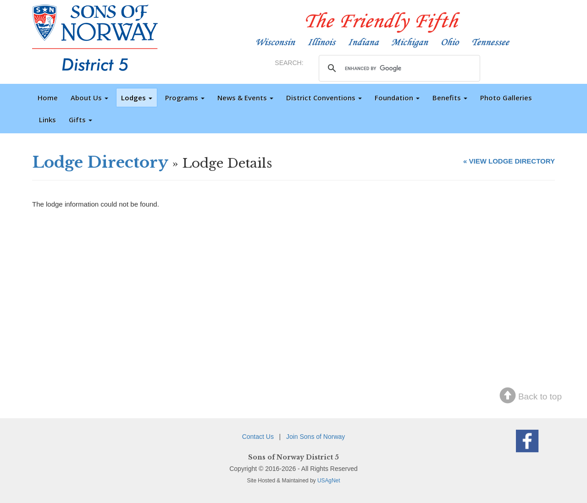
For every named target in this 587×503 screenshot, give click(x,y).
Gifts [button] (80, 119)
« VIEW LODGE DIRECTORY (509, 161)
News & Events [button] (245, 97)
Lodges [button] (136, 97)
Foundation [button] (397, 97)
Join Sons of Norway (315, 436)
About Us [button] (89, 97)
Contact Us (258, 436)
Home (48, 97)
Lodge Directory (100, 162)
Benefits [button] (449, 97)
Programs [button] (185, 97)
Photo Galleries (506, 97)
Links (47, 119)
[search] (398, 68)
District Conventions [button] (324, 97)
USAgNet (328, 480)
